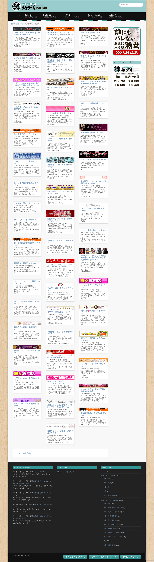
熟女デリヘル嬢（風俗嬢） (110, 500)
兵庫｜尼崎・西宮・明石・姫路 (114, 508)
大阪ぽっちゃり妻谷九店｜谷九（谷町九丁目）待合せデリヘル (26, 84)
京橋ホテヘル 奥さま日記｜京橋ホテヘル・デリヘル (27, 34)
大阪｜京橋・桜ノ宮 (110, 516)
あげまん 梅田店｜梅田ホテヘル (27, 58)
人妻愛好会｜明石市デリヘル (92, 132)
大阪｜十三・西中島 (110, 520)
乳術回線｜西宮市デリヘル (25, 263)
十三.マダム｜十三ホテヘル (25, 220)
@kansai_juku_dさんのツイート (67, 472)
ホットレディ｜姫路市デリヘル (93, 159)
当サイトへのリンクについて (103, 557)
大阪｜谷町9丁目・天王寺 (112, 532)
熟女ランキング (51, 16)
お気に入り (115, 16)
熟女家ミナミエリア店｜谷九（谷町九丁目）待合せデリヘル (60, 34)
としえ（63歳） (40, 472)
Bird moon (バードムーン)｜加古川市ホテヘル (60, 192)
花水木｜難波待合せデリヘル (59, 312)
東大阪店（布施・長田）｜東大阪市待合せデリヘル (60, 61)
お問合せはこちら (130, 557)
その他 (103, 471)
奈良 (105, 491)
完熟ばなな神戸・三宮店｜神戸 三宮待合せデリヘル (93, 83)
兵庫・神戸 (107, 483)
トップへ (16, 15)
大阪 (105, 487)
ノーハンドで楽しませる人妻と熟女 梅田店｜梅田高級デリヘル (60, 265)
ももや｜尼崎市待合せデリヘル (93, 230)
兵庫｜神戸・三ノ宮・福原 (112, 512)
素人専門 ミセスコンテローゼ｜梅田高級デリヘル (93, 182)
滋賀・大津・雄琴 (109, 495)
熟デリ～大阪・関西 (17, 24)
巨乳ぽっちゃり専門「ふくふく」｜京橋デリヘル (59, 382)
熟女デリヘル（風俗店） (109, 475)
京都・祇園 (107, 479)
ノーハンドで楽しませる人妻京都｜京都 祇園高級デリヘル (60, 356)
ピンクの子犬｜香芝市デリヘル (60, 113)
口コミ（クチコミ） (95, 16)
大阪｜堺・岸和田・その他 (112, 524)
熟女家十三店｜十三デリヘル (26, 134)
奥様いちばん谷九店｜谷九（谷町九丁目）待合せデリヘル (60, 406)
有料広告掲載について (75, 557)
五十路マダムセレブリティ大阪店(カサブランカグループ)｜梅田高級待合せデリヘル (93, 258)
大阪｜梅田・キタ (109, 528)
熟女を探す (31, 16)
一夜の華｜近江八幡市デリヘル (26, 203)
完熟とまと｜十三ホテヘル (91, 33)
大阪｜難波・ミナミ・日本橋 (113, 537)
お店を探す (73, 16)
